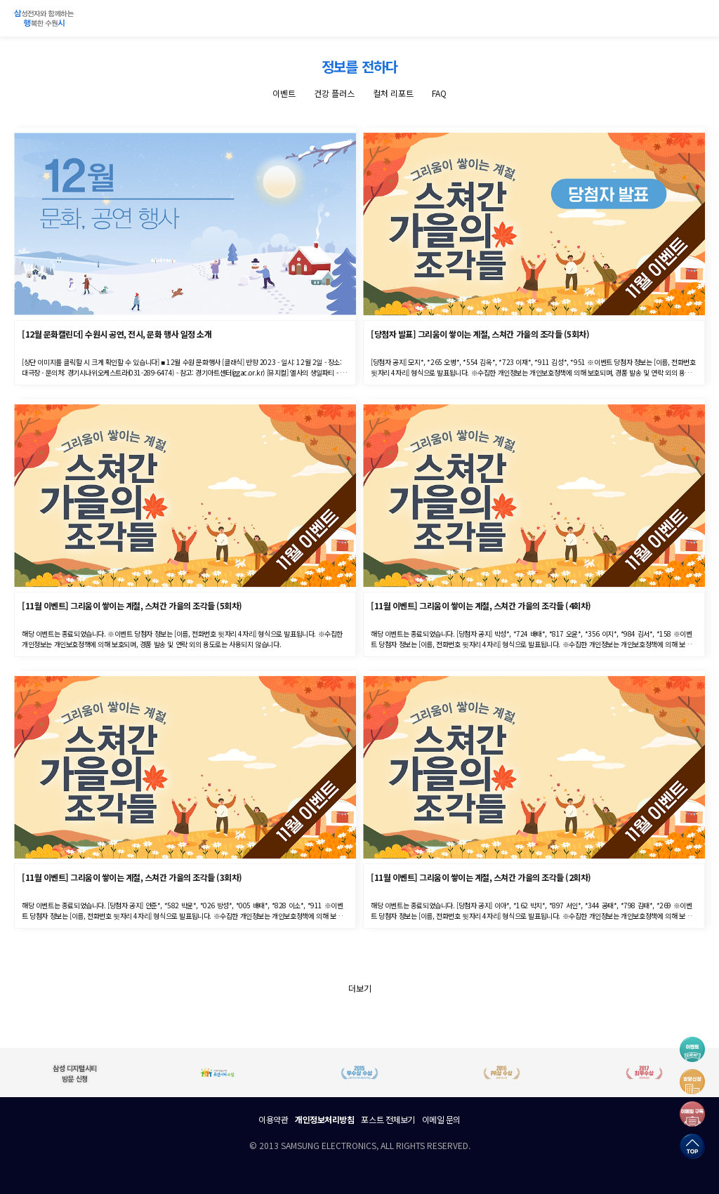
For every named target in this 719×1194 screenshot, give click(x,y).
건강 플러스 (334, 93)
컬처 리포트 (393, 93)
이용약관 (273, 1119)
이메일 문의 (441, 1119)
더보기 (359, 988)
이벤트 (284, 93)
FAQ (439, 93)
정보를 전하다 (359, 66)
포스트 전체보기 (387, 1119)
